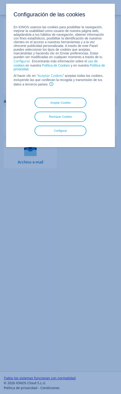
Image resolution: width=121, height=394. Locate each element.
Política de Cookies (56, 65)
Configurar (22, 61)
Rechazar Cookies (60, 116)
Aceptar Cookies (50, 75)
